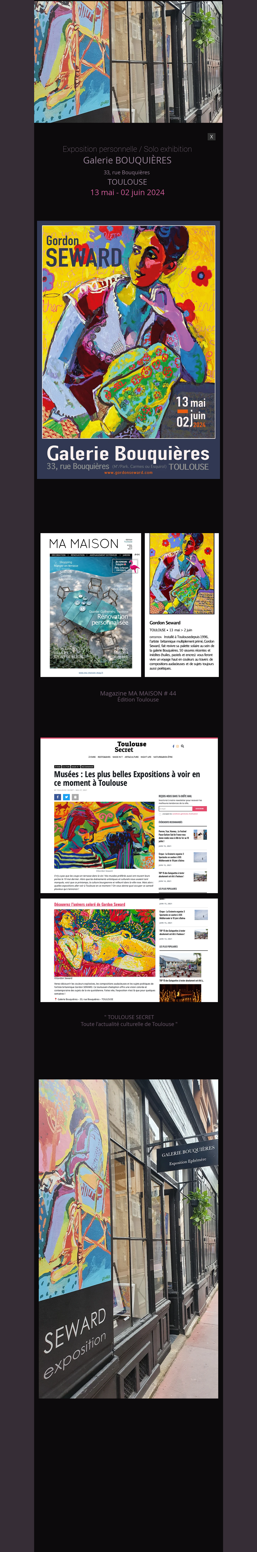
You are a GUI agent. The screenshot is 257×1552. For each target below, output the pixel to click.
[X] (212, 136)
